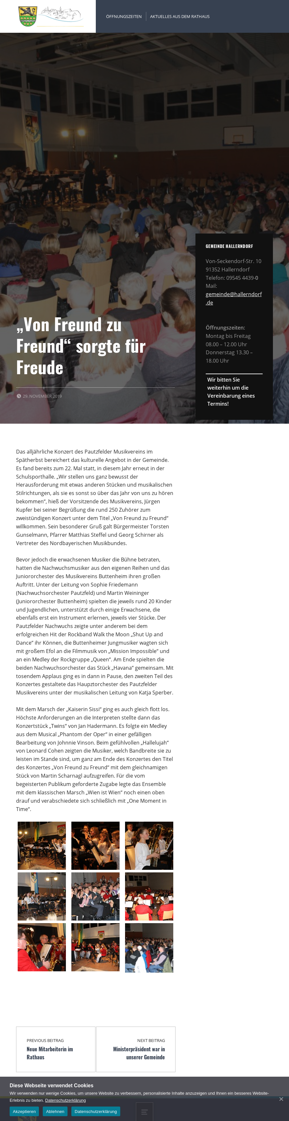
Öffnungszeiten (124, 16)
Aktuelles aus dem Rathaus (180, 16)
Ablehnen (55, 1111)
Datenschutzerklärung (65, 1100)
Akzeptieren (24, 1111)
